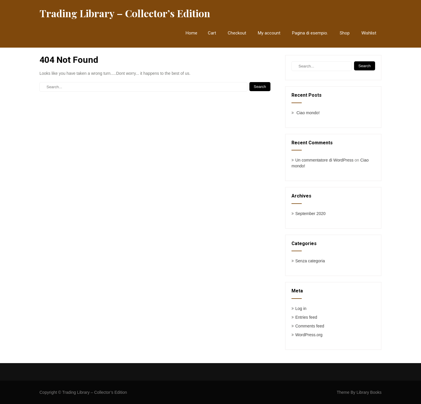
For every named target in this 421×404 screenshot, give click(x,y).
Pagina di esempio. (310, 33)
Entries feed (306, 317)
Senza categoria (310, 261)
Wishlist (368, 33)
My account (269, 33)
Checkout (237, 33)
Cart (212, 33)
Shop (345, 33)
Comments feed (309, 326)
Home (191, 33)
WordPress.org (308, 334)
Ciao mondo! (308, 112)
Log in (300, 308)
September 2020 (310, 213)
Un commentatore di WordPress (324, 160)
